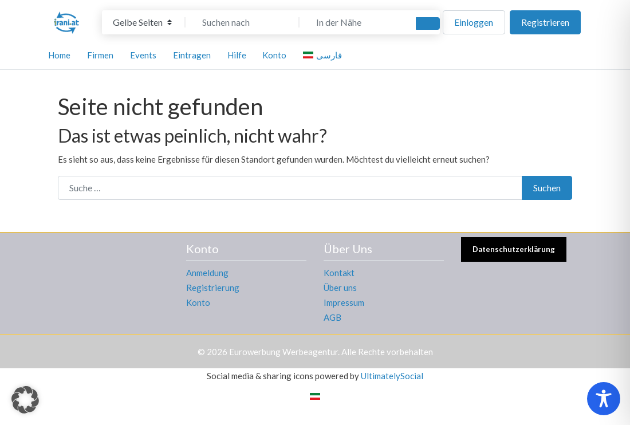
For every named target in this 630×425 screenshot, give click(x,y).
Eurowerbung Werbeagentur (283, 352)
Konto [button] (274, 55)
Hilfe (236, 55)
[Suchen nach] (242, 22)
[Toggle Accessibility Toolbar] (603, 398)
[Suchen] (428, 23)
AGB (332, 317)
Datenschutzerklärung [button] (513, 249)
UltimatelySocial (392, 376)
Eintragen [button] (192, 55)
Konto (198, 302)
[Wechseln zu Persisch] (315, 395)
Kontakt (339, 272)
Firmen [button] (100, 55)
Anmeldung (207, 272)
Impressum (344, 302)
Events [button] (143, 55)
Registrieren (545, 22)
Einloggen (473, 22)
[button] (25, 400)
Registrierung (212, 287)
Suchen (547, 187)
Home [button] (59, 55)
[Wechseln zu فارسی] (324, 55)
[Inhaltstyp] (142, 22)
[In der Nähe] (356, 22)
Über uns (340, 287)
